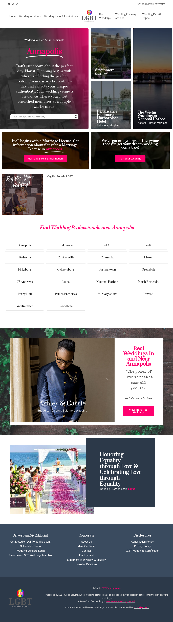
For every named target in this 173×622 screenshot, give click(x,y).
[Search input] (43, 116)
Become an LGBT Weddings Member (30, 555)
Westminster (25, 306)
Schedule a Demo (30, 546)
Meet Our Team (86, 546)
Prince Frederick (66, 294)
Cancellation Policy (142, 541)
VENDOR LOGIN (145, 4)
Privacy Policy (142, 546)
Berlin (148, 245)
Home (12, 16)
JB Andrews (25, 282)
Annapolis (24, 245)
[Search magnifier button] (76, 116)
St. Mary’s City (107, 294)
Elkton (148, 257)
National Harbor (107, 282)
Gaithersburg (66, 270)
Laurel (66, 282)
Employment (86, 555)
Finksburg (25, 270)
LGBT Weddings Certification (142, 550)
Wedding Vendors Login (30, 550)
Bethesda (25, 257)
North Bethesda (148, 282)
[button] (45, 158)
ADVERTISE (160, 4)
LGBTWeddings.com (110, 588)
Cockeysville (66, 257)
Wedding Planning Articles (125, 16)
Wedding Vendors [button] (29, 16)
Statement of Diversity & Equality (86, 559)
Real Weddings (105, 16)
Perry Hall (25, 294)
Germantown (107, 270)
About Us (86, 541)
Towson (148, 294)
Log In (132, 489)
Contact (86, 550)
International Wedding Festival (120, 601)
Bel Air (107, 245)
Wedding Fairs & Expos (151, 16)
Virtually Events (141, 607)
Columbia (107, 257)
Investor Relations (86, 564)
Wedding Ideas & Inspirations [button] (61, 16)
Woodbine (66, 306)
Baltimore (66, 245)
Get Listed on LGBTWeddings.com (30, 541)
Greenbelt (148, 270)
